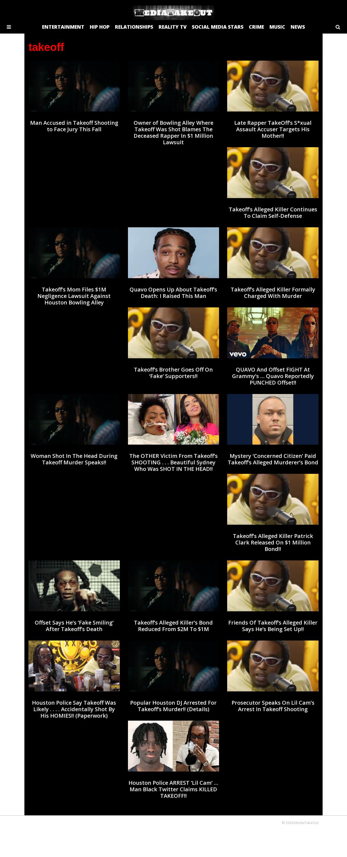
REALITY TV (173, 27)
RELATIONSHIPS (134, 27)
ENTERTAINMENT (63, 27)
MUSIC (277, 27)
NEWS (298, 27)
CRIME (256, 27)
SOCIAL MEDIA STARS (217, 27)
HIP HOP (100, 27)
